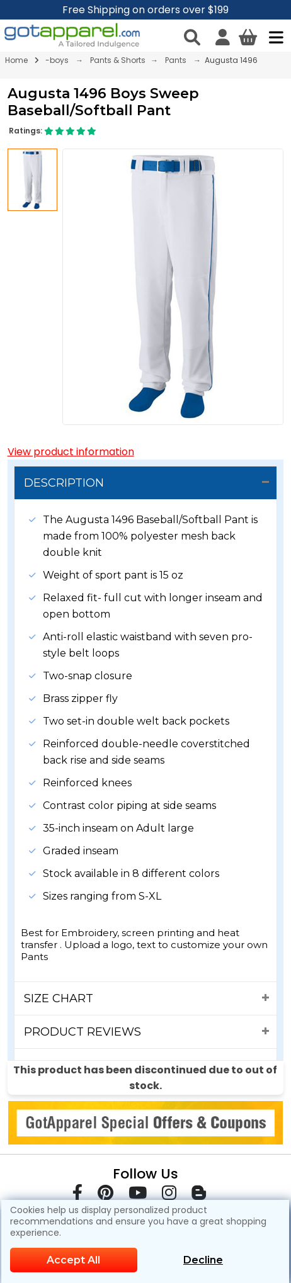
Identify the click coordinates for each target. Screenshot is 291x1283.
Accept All (73, 1260)
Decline (203, 1260)
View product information (71, 451)
